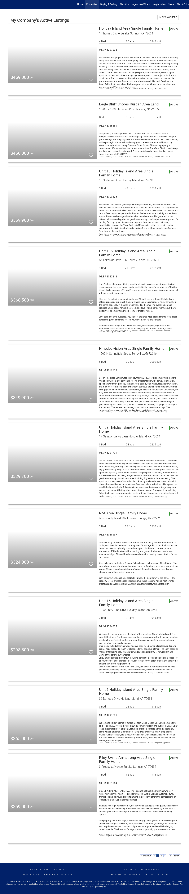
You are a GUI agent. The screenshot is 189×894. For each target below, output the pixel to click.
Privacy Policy (150, 869)
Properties (91, 4)
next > (176, 856)
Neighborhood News (163, 4)
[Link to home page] (3, 4)
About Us (124, 4)
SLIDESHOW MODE (168, 17)
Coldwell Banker (41, 869)
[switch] (91, 78)
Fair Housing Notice (157, 874)
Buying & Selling (108, 4)
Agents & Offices (141, 4)
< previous (146, 856)
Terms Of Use (130, 869)
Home (80, 4)
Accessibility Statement (126, 874)
